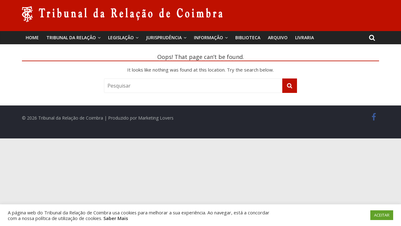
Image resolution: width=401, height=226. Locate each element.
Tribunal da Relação (71, 37)
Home (32, 37)
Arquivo (278, 37)
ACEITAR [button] (381, 215)
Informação (208, 37)
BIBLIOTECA (247, 37)
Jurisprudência (164, 37)
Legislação (121, 37)
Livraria (304, 37)
